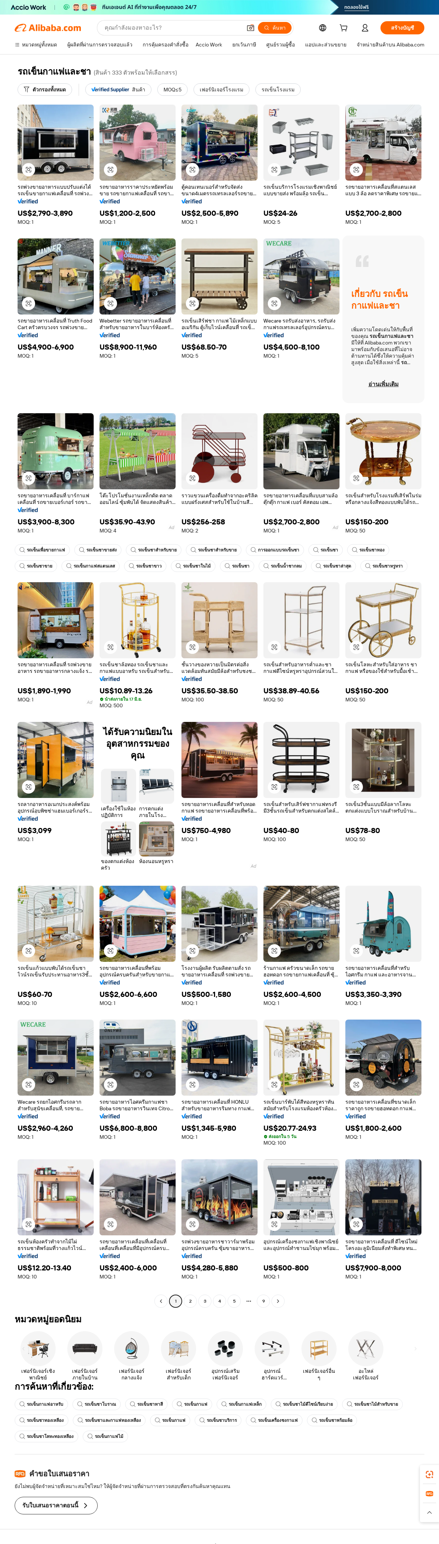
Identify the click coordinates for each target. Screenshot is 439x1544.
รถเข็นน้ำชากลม (282, 566)
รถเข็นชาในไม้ (193, 566)
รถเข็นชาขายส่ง (98, 550)
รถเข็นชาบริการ (218, 1420)
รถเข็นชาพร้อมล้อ (332, 1420)
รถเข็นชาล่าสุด (333, 566)
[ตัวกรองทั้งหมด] (45, 89)
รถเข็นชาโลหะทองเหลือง (46, 1436)
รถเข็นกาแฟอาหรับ (41, 1404)
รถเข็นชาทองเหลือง (41, 1420)
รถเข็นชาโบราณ (96, 1404)
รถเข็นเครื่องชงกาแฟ (274, 1420)
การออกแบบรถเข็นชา (275, 550)
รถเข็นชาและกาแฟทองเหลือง (109, 1420)
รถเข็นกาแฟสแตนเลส (90, 566)
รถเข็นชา (325, 550)
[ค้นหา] (275, 28)
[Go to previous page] (161, 1301)
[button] (250, 27)
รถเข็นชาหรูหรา (384, 566)
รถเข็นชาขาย (35, 566)
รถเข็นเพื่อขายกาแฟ (42, 550)
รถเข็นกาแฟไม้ (105, 1436)
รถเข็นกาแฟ (192, 1404)
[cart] (344, 29)
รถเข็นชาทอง (368, 550)
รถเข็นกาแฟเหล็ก (241, 1404)
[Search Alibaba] (172, 28)
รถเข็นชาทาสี (146, 1404)
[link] (429, 1474)
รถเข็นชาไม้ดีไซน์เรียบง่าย (304, 1404)
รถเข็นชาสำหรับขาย (154, 550)
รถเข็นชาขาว (145, 566)
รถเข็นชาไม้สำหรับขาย (372, 1404)
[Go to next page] (278, 1301)
